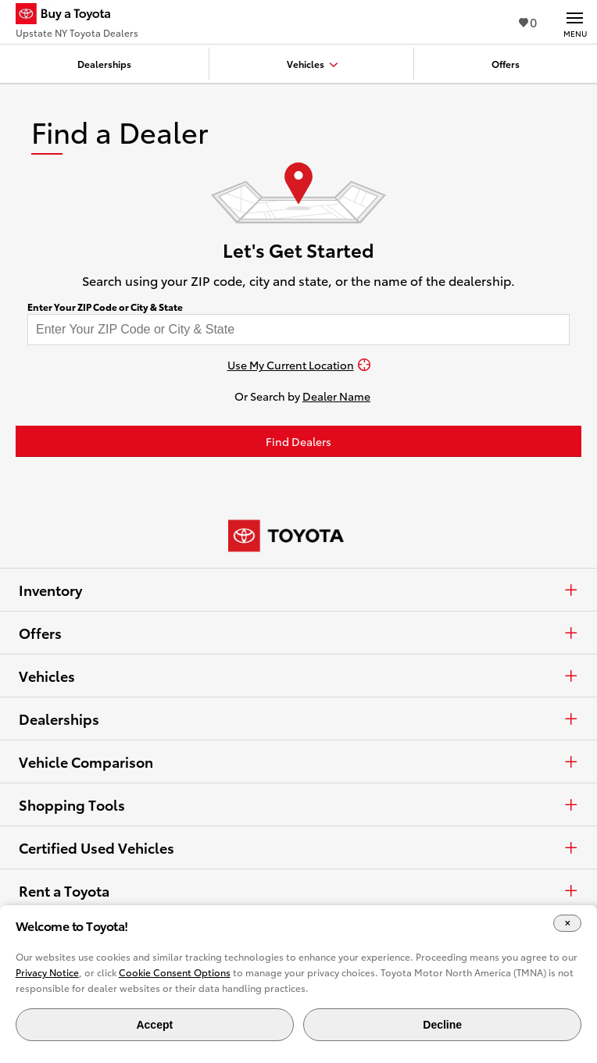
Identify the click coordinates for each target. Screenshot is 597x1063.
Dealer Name (336, 396)
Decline (442, 1024)
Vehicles (298, 675)
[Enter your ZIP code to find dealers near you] (298, 329)
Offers (298, 632)
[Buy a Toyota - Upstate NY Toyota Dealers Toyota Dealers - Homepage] (77, 15)
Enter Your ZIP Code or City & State (105, 307)
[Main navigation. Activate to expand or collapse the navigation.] (574, 22)
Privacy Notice (47, 972)
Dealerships (298, 718)
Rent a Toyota (298, 890)
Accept (154, 1024)
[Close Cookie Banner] (567, 924)
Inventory (298, 590)
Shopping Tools (298, 804)
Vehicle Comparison (298, 761)
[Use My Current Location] (298, 364)
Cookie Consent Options (175, 972)
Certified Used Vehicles (298, 847)
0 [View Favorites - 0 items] (528, 21)
